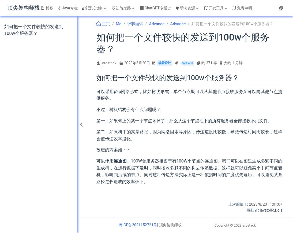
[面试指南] (94, 8)
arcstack (109, 63)
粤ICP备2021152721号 (138, 225)
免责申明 (242, 8)
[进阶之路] (123, 8)
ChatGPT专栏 (156, 8)
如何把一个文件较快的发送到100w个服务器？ (33, 30)
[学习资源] (187, 8)
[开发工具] (216, 8)
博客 (47, 8)
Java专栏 (68, 8)
